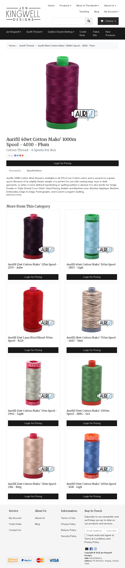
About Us (109, 5)
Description (15, 170)
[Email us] (86, 549)
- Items (107, 21)
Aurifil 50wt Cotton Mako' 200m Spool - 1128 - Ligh (91, 485)
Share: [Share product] (16, 155)
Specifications (34, 170)
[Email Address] (94, 531)
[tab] (15, 170)
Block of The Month (86, 5)
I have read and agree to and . (99, 539)
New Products (110, 33)
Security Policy (68, 536)
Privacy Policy (68, 524)
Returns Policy (68, 530)
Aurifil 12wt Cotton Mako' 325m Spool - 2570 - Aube (33, 266)
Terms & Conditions (95, 538)
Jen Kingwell (12, 31)
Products (64, 5)
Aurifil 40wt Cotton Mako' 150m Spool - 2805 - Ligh (91, 266)
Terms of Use (68, 518)
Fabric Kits (96, 33)
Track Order (15, 524)
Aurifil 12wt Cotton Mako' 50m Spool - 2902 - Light (32, 412)
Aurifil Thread (33, 31)
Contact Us (15, 530)
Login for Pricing (62, 163)
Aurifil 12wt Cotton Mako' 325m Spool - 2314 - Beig (33, 485)
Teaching (84, 11)
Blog (96, 11)
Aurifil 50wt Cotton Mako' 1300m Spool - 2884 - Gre (88, 412)
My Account (15, 518)
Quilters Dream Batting (60, 31)
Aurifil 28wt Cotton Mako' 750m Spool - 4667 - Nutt (91, 339)
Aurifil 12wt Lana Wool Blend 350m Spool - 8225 (30, 339)
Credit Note (83, 33)
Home (51, 5)
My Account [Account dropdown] (110, 11)
